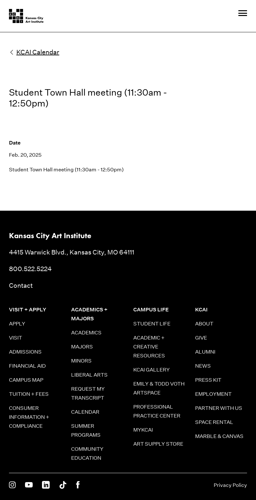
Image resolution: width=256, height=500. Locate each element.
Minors (81, 361)
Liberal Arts (89, 375)
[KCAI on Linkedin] (46, 485)
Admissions (25, 352)
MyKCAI (143, 430)
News (203, 366)
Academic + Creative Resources (149, 347)
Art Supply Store (158, 444)
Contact (21, 285)
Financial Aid (27, 366)
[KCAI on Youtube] (29, 485)
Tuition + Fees (29, 394)
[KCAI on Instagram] (12, 485)
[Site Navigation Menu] (243, 13)
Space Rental (214, 422)
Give (201, 338)
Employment (213, 394)
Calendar (85, 412)
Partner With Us (218, 408)
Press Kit (208, 380)
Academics (86, 333)
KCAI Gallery (151, 370)
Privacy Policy (230, 485)
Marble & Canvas (219, 436)
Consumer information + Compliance (29, 417)
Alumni (205, 352)
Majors (82, 347)
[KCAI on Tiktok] (63, 485)
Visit (15, 338)
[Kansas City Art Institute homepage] (26, 16)
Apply (17, 324)
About (204, 324)
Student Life (151, 324)
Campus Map (26, 380)
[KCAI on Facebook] (77, 485)
